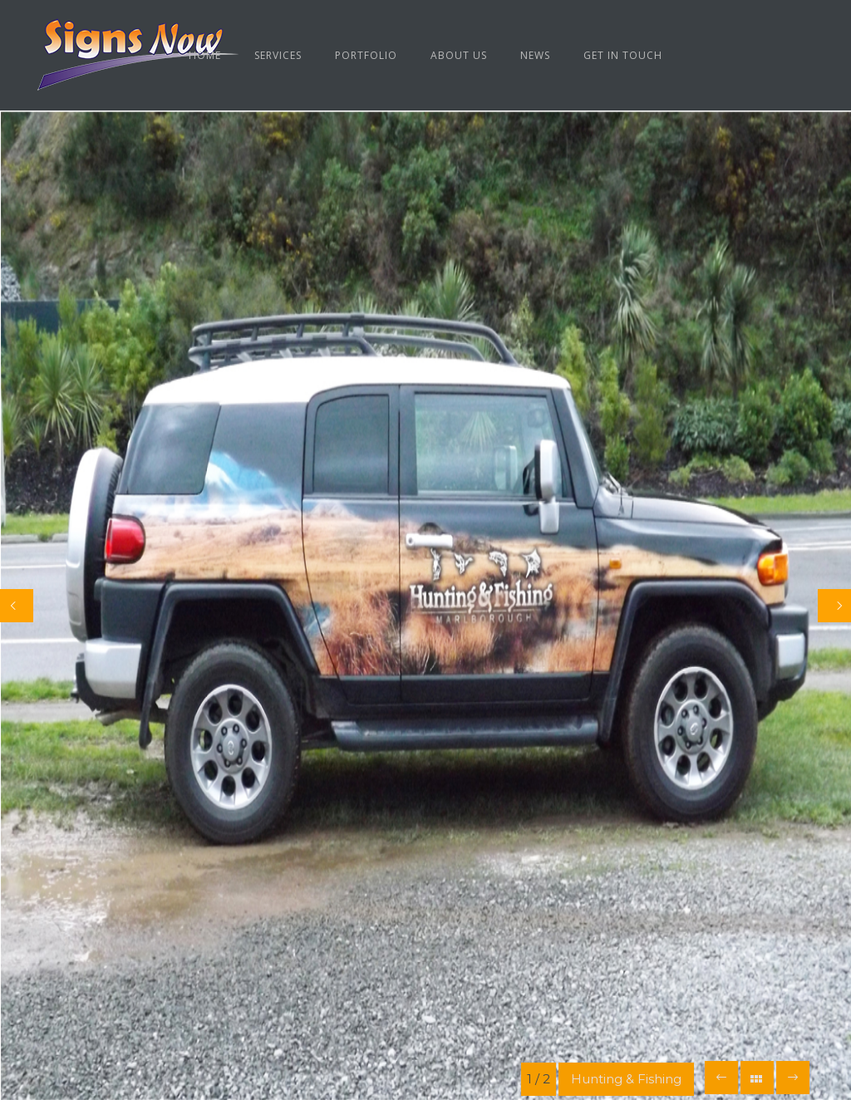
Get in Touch (622, 55)
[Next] (834, 605)
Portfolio (366, 55)
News (535, 55)
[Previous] (16, 605)
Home (205, 55)
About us (458, 55)
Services (278, 55)
